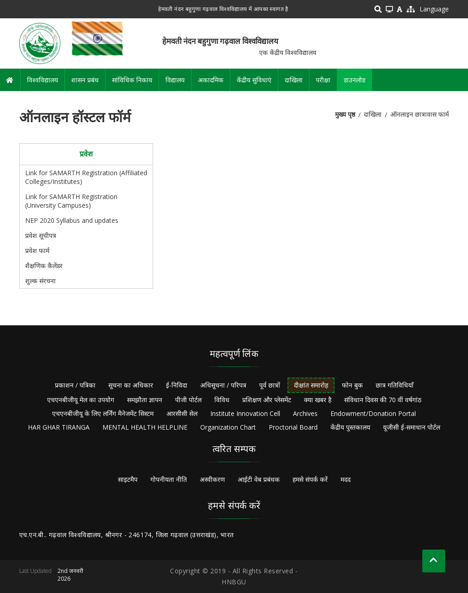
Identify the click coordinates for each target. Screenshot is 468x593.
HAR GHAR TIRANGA (59, 427)
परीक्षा (323, 79)
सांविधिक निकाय (132, 79)
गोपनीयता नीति (168, 479)
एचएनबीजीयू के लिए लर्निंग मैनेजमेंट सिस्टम (103, 413)
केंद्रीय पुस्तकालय (350, 427)
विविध (221, 399)
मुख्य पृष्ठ (345, 114)
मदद (345, 479)
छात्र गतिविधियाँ (395, 385)
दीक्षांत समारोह (311, 385)
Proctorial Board (293, 427)
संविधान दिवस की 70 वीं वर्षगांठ (382, 399)
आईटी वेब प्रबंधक (259, 479)
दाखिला (294, 79)
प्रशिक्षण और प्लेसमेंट (266, 399)
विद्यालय (175, 79)
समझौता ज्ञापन (144, 399)
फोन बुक (352, 385)
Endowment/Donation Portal (373, 413)
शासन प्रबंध (85, 79)
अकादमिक (210, 79)
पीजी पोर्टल (188, 399)
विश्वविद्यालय (42, 79)
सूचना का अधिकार (130, 385)
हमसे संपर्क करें (310, 479)
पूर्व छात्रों (269, 385)
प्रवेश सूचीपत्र (40, 235)
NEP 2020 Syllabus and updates (71, 220)
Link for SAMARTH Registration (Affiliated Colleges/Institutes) (86, 177)
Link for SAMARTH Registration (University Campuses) (71, 201)
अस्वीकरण (212, 479)
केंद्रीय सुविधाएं (254, 79)
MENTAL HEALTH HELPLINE (144, 427)
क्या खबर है (317, 399)
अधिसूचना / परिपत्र (223, 385)
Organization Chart (228, 427)
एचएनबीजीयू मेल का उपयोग (80, 399)
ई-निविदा (176, 385)
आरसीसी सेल (181, 413)
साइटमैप (128, 479)
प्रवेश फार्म (37, 250)
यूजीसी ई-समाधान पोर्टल (411, 427)
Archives (305, 413)
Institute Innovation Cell (245, 413)
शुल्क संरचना (40, 280)
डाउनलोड (354, 79)
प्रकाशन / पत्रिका (75, 385)
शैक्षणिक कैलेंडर (44, 265)
